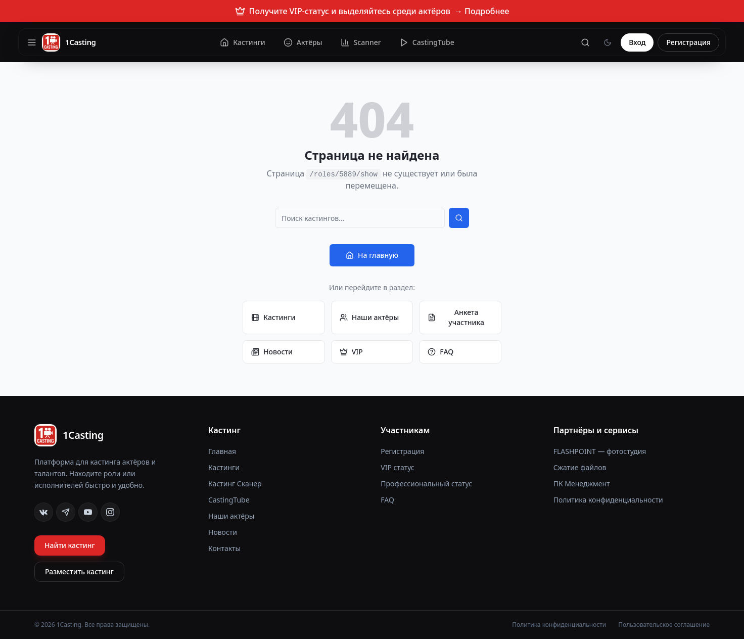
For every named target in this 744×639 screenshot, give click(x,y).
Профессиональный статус (426, 483)
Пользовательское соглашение (664, 625)
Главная (222, 451)
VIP (351, 351)
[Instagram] (110, 512)
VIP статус (397, 467)
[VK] (43, 512)
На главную (372, 255)
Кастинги (273, 317)
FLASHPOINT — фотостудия (599, 451)
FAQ (440, 351)
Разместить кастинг (79, 571)
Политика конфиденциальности (608, 500)
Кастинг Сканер (235, 483)
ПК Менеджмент (581, 483)
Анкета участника (456, 317)
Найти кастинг (69, 545)
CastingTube (229, 500)
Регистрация (688, 42)
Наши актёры (369, 317)
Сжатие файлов (580, 467)
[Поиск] (585, 42)
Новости (272, 351)
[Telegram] (66, 512)
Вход (637, 42)
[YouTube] (88, 512)
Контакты (224, 548)
